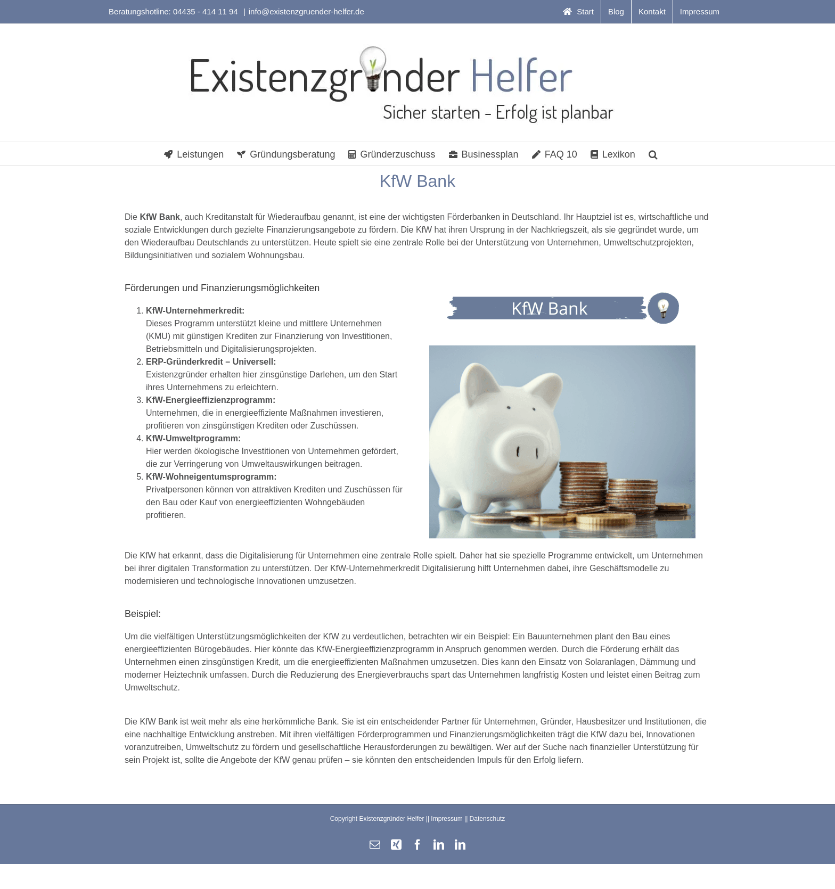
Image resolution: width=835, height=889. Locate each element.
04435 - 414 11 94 (206, 11)
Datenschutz (487, 818)
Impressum (446, 818)
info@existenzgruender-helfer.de (306, 11)
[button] (653, 153)
